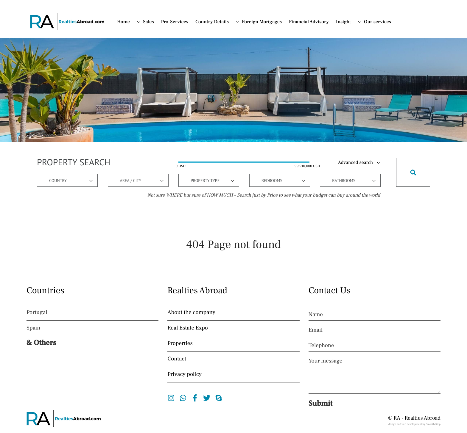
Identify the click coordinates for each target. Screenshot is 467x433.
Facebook (195, 397)
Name (316, 314)
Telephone (321, 345)
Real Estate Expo (187, 328)
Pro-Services (174, 22)
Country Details (212, 22)
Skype (218, 397)
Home (123, 22)
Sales (148, 22)
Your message (326, 361)
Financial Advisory (309, 22)
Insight (343, 22)
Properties (179, 343)
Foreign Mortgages (262, 22)
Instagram (171, 397)
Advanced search (355, 162)
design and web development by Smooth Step (414, 424)
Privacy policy (184, 374)
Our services (377, 22)
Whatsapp (183, 397)
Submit (321, 403)
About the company (191, 312)
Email (316, 330)
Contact (176, 359)
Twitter (207, 397)
